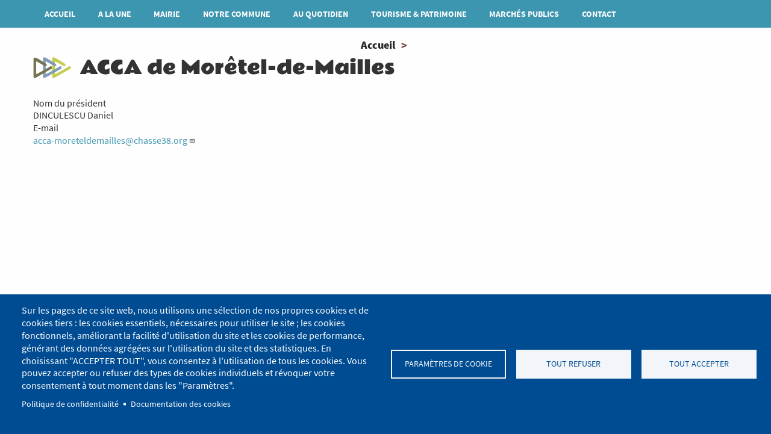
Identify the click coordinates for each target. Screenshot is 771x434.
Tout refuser (573, 364)
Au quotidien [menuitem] (320, 13)
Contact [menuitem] (599, 13)
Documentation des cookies (181, 404)
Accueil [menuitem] (60, 13)
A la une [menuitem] (114, 13)
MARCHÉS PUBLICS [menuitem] (524, 13)
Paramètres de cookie (448, 364)
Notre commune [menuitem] (236, 13)
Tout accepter (699, 364)
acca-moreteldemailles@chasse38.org (114, 140)
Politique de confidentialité (70, 404)
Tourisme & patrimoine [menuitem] (419, 13)
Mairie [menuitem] (167, 13)
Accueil (378, 45)
